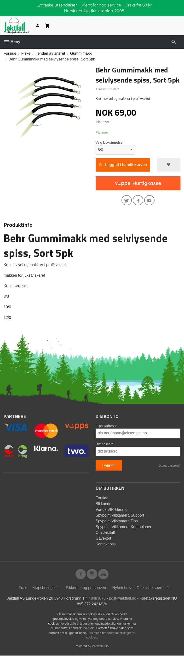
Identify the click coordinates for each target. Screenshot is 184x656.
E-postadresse (106, 426)
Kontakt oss (106, 544)
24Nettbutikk (100, 646)
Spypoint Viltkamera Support (120, 515)
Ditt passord (105, 444)
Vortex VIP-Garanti (111, 509)
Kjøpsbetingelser (46, 588)
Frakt (23, 588)
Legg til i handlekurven (122, 165)
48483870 (97, 598)
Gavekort (103, 538)
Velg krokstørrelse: (109, 142)
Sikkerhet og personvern (86, 588)
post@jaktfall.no (122, 598)
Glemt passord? (169, 465)
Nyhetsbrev (122, 588)
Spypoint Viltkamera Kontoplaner (123, 527)
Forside (10, 53)
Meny (12, 42)
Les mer (94, 633)
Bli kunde (103, 504)
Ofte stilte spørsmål (153, 588)
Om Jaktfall (105, 533)
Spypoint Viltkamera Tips (117, 521)
